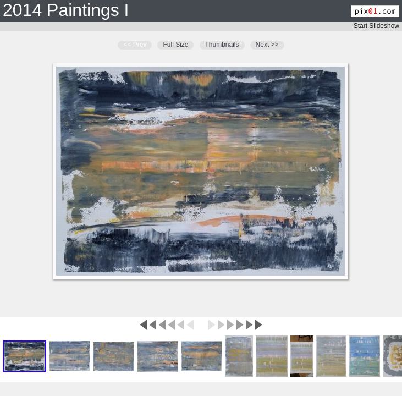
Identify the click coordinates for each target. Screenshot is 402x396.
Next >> (267, 44)
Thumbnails (222, 44)
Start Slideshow (376, 26)
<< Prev (134, 44)
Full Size (175, 44)
